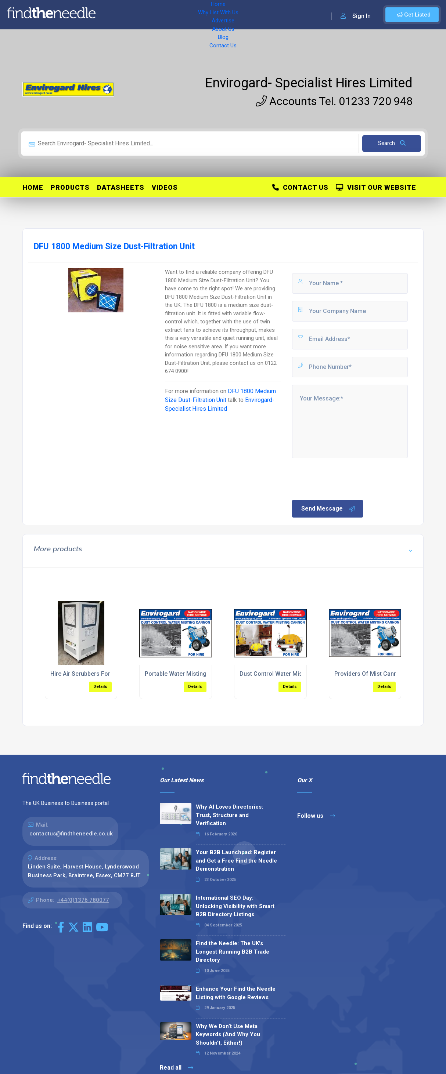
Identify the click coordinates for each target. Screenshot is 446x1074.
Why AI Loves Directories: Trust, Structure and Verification (229, 815)
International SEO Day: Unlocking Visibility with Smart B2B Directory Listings (235, 906)
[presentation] (347, 478)
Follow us (316, 815)
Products (70, 187)
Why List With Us (149, 14)
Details (100, 686)
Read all (176, 1067)
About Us (224, 14)
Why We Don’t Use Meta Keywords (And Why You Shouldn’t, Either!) (228, 1034)
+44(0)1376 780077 (83, 900)
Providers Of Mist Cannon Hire (375, 673)
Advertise (191, 14)
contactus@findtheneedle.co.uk (71, 833)
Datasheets (120, 187)
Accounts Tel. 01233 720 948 (334, 101)
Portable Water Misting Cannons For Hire (200, 673)
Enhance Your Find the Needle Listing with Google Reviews (236, 993)
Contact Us (278, 14)
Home (111, 14)
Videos (165, 187)
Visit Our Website (376, 187)
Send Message (328, 508)
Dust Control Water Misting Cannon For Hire (299, 673)
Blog (250, 14)
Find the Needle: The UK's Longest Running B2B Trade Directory (232, 951)
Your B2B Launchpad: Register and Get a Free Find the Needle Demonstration (236, 860)
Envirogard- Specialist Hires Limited (309, 83)
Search (392, 143)
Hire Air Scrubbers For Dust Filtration (100, 673)
